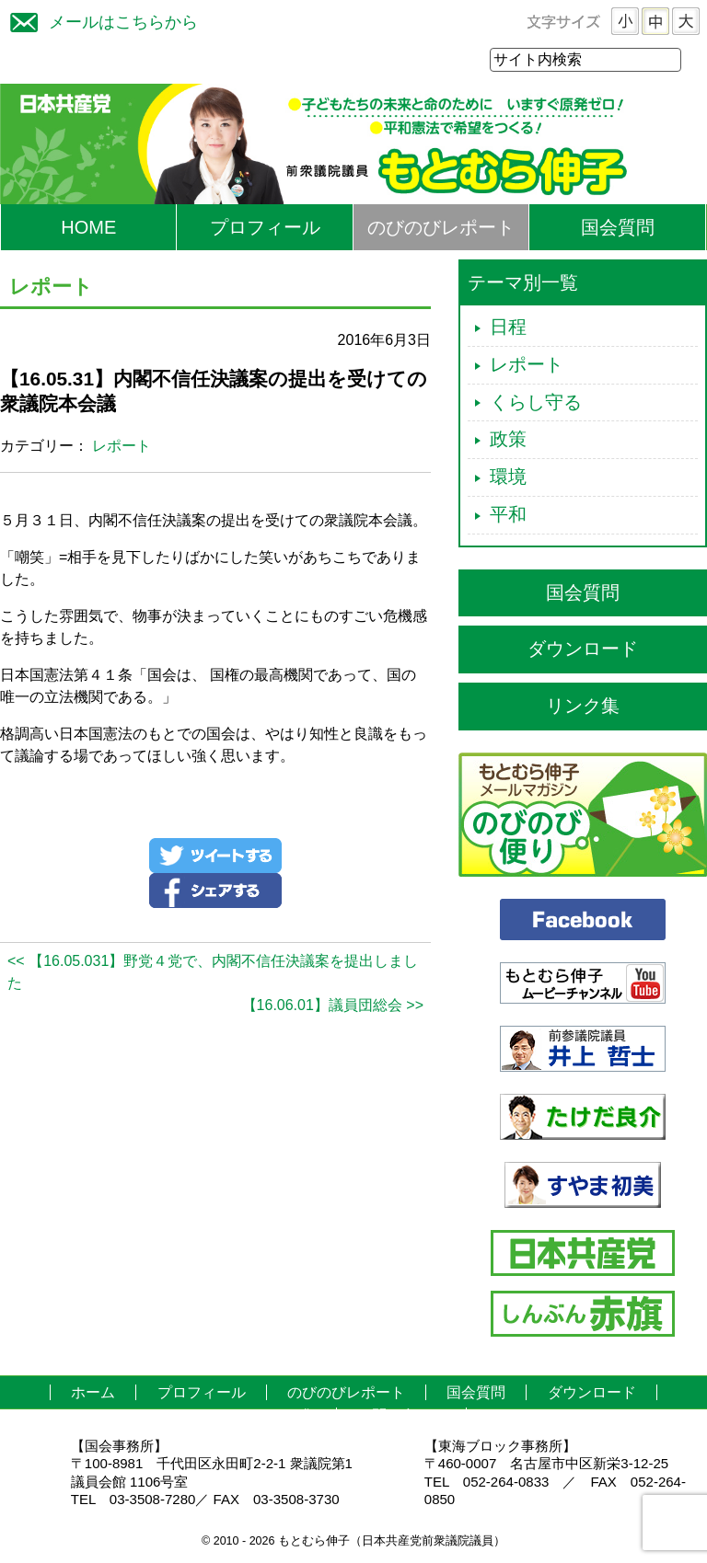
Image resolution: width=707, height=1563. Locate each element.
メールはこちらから (99, 19)
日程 (508, 327)
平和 (508, 515)
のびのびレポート (441, 228)
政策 (508, 440)
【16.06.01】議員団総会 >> (332, 1006)
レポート (121, 446)
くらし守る (536, 403)
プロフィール (265, 228)
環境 (508, 477)
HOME (88, 228)
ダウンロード (582, 649)
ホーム (93, 1393)
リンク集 (583, 706)
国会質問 (618, 228)
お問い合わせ (401, 1416)
